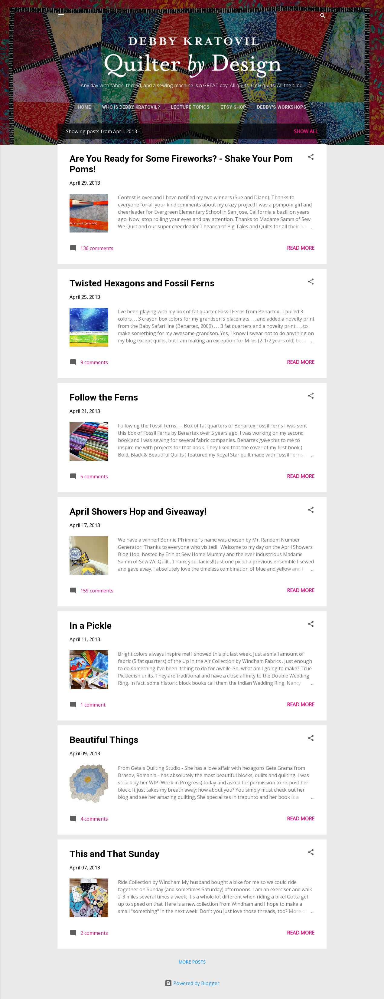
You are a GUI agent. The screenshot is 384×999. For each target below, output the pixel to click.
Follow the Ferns (104, 397)
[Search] (323, 16)
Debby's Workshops (281, 107)
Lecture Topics (190, 107)
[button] (310, 157)
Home (84, 107)
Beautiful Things (104, 739)
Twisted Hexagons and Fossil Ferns (142, 283)
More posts (192, 962)
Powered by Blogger (192, 983)
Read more (300, 248)
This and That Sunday (114, 854)
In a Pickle (91, 625)
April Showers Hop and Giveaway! (138, 511)
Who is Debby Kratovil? (131, 107)
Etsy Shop (233, 107)
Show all (306, 131)
